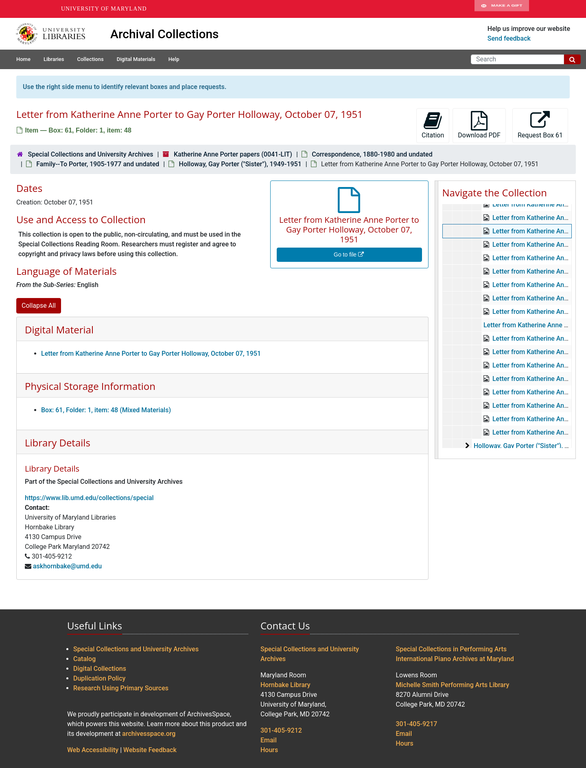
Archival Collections (164, 34)
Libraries (54, 59)
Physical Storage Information (90, 386)
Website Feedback (150, 750)
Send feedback (509, 38)
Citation (433, 125)
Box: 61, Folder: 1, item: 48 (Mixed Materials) (106, 410)
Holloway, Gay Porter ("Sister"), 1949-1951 (240, 164)
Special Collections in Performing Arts (451, 649)
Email (268, 740)
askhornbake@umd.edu (67, 566)
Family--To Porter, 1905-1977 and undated (97, 164)
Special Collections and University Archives (90, 154)
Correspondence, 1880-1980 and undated (372, 154)
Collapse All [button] (39, 305)
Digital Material (59, 329)
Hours (269, 750)
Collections (90, 59)
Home (23, 59)
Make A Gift (502, 9)
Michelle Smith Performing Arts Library (452, 685)
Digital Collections (99, 668)
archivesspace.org (148, 734)
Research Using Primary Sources (120, 688)
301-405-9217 (416, 724)
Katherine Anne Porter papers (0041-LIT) (233, 154)
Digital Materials (136, 59)
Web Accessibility (92, 750)
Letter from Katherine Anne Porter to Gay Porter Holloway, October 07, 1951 (151, 353)
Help (173, 59)
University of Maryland (104, 9)
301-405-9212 (281, 730)
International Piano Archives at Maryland (455, 659)
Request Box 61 (540, 125)
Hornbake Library (285, 685)
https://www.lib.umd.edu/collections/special (89, 498)
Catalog (84, 659)
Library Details (57, 442)
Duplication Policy (99, 678)
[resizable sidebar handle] (436, 320)
